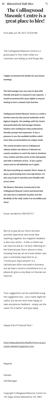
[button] (3, 3)
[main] (25, 15)
